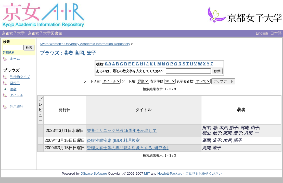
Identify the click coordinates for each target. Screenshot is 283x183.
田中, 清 (209, 128)
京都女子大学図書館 (45, 33)
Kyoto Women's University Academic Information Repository (85, 44)
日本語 (276, 33)
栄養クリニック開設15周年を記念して (122, 130)
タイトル (16, 95)
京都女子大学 (14, 33)
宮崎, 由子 (249, 128)
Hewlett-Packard (169, 173)
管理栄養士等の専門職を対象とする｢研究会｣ (128, 148)
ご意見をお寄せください (203, 173)
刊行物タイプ (20, 77)
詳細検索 (8, 52)
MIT (147, 173)
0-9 (108, 64)
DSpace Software (94, 173)
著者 (13, 89)
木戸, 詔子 (228, 128)
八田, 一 (251, 133)
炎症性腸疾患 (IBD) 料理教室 (113, 140)
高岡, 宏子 (232, 133)
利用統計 (16, 107)
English (262, 33)
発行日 (15, 83)
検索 (6, 42)
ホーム (15, 58)
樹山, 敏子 (211, 133)
